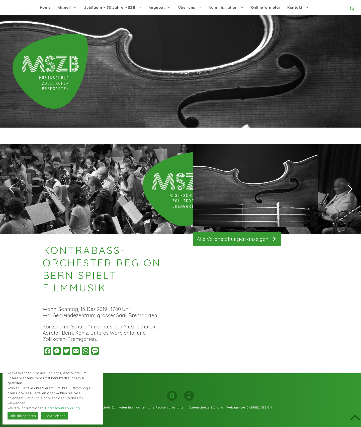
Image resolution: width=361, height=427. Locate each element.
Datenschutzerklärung (206, 407)
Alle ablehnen (54, 416)
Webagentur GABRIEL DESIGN (249, 407)
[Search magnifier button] (352, 8)
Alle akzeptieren (23, 416)
